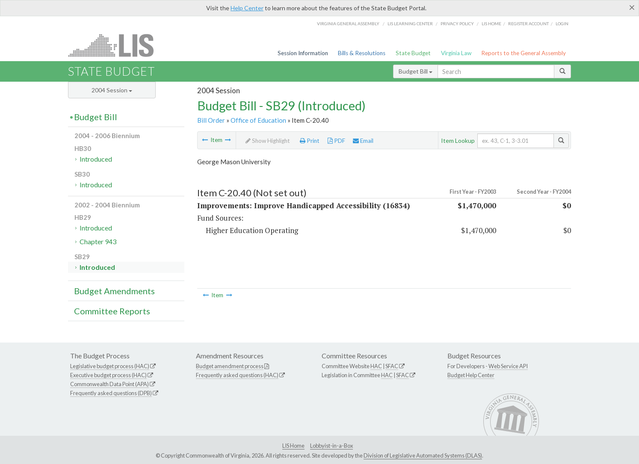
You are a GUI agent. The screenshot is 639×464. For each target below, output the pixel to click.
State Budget (413, 53)
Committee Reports (112, 311)
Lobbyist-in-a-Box (331, 445)
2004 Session (112, 90)
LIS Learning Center (410, 23)
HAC (376, 366)
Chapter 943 (98, 241)
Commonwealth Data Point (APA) (109, 384)
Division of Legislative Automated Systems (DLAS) (423, 455)
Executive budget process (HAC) (108, 375)
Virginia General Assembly (348, 23)
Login (562, 23)
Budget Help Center (470, 375)
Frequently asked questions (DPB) (111, 393)
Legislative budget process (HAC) (109, 366)
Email (363, 140)
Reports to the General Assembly (523, 53)
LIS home (491, 23)
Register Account (528, 23)
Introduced (96, 159)
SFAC (391, 366)
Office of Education (258, 120)
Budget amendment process (229, 366)
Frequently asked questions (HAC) (237, 375)
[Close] (632, 7)
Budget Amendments (114, 291)
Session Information (303, 53)
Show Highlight (268, 140)
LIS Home (293, 445)
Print (310, 140)
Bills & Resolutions (361, 53)
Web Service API (508, 366)
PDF (336, 140)
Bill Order (211, 120)
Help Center (247, 8)
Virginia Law (456, 53)
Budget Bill (415, 71)
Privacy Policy (457, 23)
